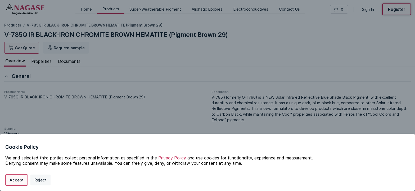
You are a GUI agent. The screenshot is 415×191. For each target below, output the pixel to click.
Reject (40, 180)
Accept (17, 180)
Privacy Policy (172, 157)
